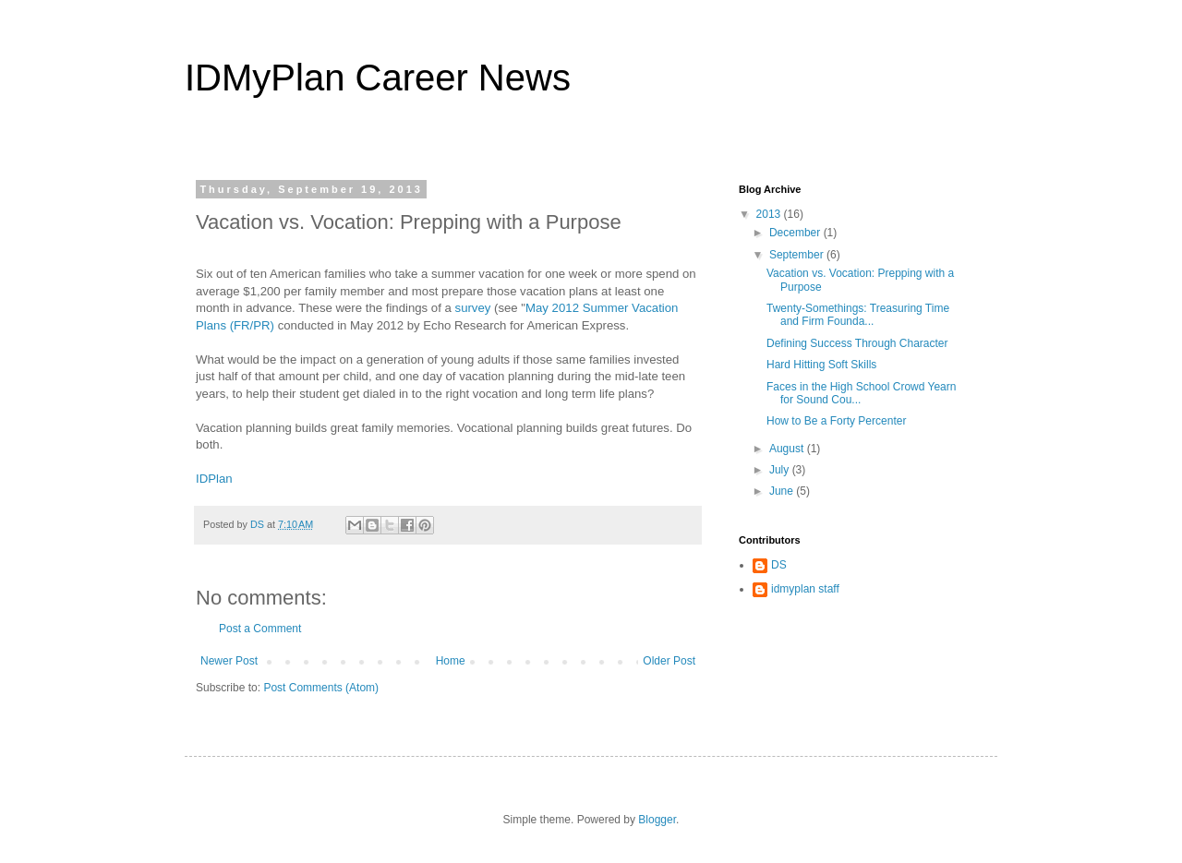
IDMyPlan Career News (378, 77)
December (796, 232)
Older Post (669, 660)
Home (450, 660)
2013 (770, 214)
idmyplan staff (805, 588)
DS (779, 564)
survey (473, 308)
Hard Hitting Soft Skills (821, 364)
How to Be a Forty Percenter (836, 420)
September (797, 254)
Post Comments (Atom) (321, 687)
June (782, 491)
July (780, 469)
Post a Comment (260, 628)
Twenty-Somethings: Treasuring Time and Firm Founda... (857, 315)
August (788, 448)
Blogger (657, 819)
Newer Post (229, 660)
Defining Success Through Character (857, 343)
